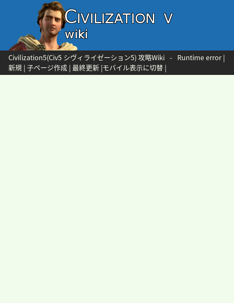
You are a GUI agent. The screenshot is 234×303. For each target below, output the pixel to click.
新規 (15, 67)
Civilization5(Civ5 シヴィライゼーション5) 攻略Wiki (86, 57)
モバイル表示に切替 (133, 67)
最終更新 (85, 67)
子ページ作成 (47, 67)
